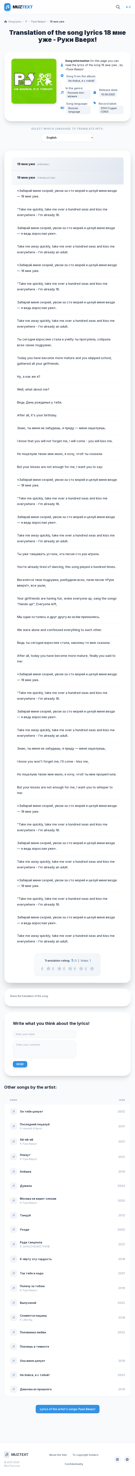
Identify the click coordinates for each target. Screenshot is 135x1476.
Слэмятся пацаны (33, 1315)
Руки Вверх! (38, 21)
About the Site (58, 1454)
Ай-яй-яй (26, 1139)
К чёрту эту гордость (36, 1259)
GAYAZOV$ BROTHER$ (36, 1246)
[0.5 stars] (43, 968)
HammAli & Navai (32, 1128)
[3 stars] (70, 968)
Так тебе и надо (31, 1273)
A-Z (128, 6)
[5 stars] (92, 968)
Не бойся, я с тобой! (35, 1375)
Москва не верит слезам (38, 1198)
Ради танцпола (31, 1242)
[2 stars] (59, 968)
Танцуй (25, 1215)
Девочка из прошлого (36, 1389)
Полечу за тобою (32, 1286)
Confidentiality (74, 1463)
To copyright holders (85, 1454)
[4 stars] (81, 968)
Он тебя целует (31, 1111)
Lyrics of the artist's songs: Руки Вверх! (67, 1409)
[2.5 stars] (64, 968)
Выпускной (28, 1303)
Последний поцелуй (35, 1124)
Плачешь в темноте (34, 1346)
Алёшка (25, 1171)
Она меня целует (32, 1361)
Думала (26, 1186)
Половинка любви (33, 1332)
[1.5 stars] (54, 968)
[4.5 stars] (86, 968)
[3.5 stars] (75, 968)
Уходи (24, 1229)
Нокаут (25, 1155)
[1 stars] (48, 968)
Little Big (27, 1319)
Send (20, 1064)
